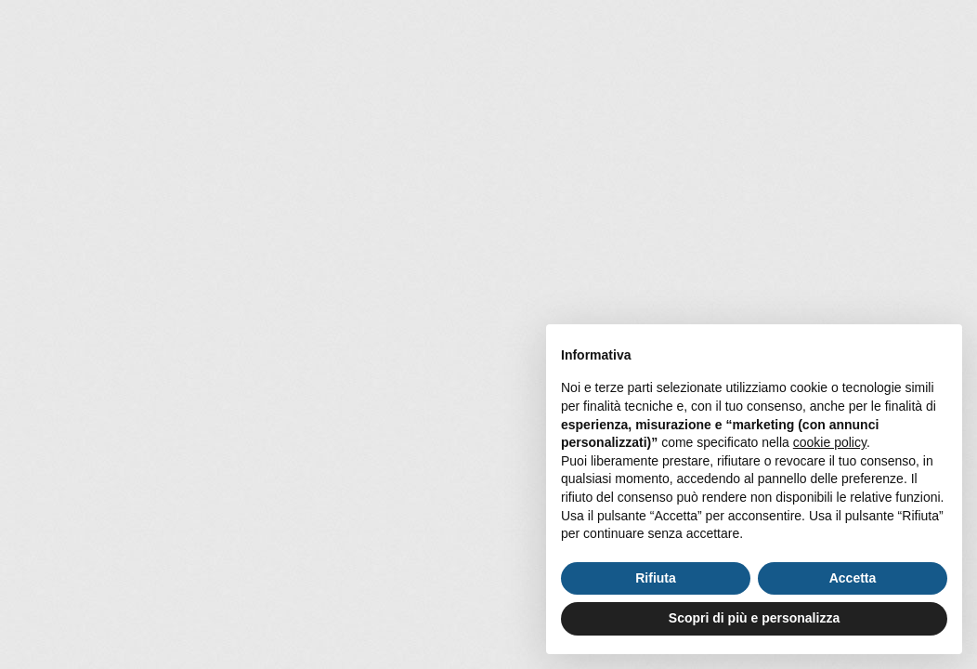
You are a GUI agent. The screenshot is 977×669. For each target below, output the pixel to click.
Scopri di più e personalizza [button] (754, 617)
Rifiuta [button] (655, 578)
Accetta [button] (853, 578)
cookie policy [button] (829, 442)
